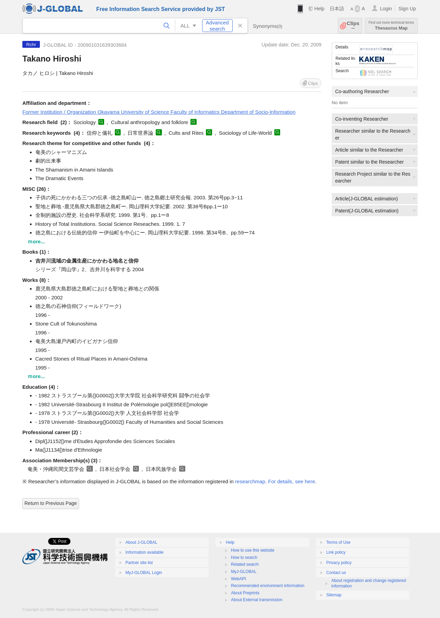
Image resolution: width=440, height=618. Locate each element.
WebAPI (238, 578)
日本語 (337, 8)
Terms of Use (338, 542)
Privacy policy (338, 562)
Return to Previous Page (50, 503)
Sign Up (407, 8)
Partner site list (139, 562)
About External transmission (256, 599)
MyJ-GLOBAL (243, 571)
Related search (245, 564)
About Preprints (245, 593)
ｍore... (36, 241)
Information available (144, 552)
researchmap (250, 481)
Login (386, 8)
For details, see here (291, 481)
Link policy (335, 552)
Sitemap (333, 595)
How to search (244, 557)
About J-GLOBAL (141, 542)
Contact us (336, 572)
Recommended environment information (267, 585)
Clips (353, 25)
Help (319, 8)
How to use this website (252, 550)
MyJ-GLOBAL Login (143, 572)
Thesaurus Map (391, 26)
